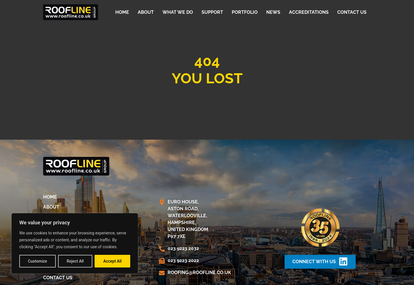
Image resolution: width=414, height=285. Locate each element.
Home (122, 12)
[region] (75, 243)
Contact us (352, 12)
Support (212, 12)
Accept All (112, 261)
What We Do (177, 12)
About (146, 12)
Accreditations (309, 12)
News (273, 12)
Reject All (75, 261)
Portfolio (245, 12)
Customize (37, 261)
